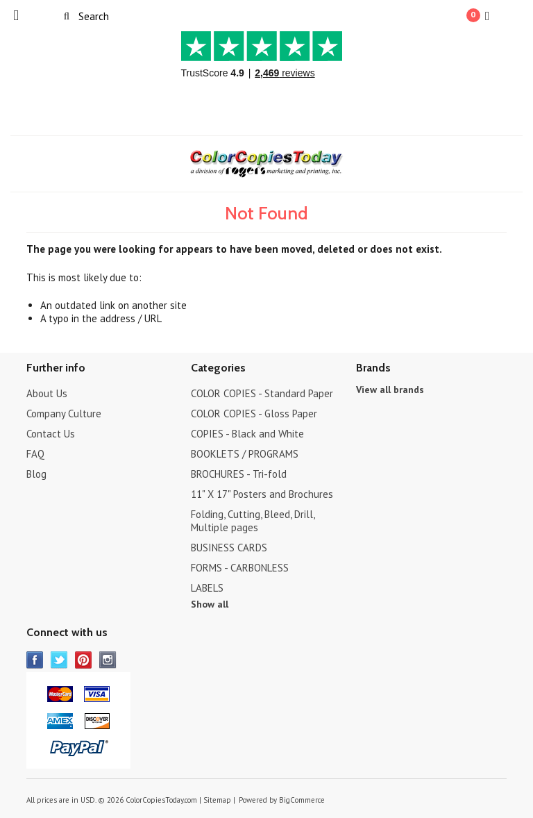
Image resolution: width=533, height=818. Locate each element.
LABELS (207, 587)
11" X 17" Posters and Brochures (262, 494)
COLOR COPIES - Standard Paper (262, 393)
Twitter (59, 660)
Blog (36, 474)
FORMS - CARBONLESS (240, 567)
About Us (46, 393)
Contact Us (50, 433)
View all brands (390, 389)
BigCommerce (302, 800)
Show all (209, 604)
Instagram (108, 660)
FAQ (35, 453)
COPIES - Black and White (247, 433)
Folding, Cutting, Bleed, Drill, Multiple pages (252, 521)
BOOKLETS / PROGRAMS (244, 453)
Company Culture (63, 413)
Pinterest (83, 660)
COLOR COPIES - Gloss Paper (254, 413)
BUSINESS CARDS (229, 547)
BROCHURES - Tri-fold (239, 474)
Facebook (35, 660)
